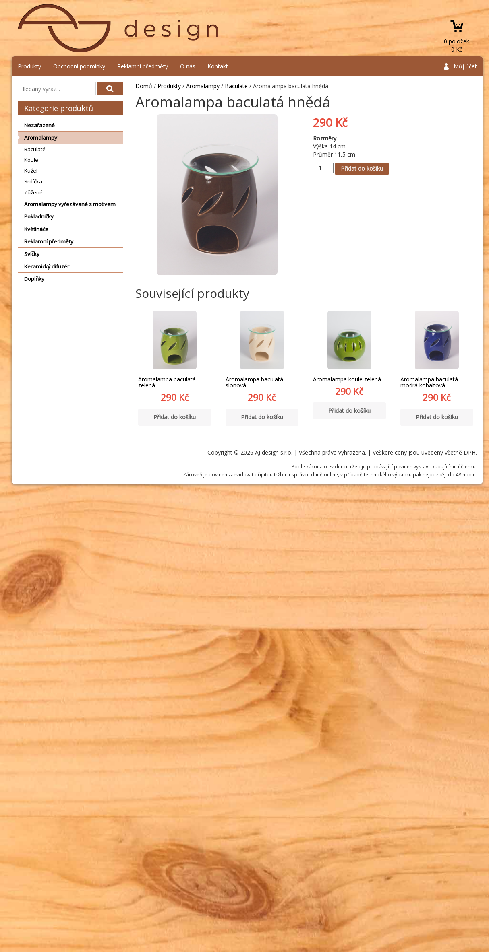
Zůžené (33, 192)
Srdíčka (33, 181)
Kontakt (217, 66)
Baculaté (35, 149)
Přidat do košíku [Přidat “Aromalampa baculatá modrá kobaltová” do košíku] (437, 417)
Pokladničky (39, 216)
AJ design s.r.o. (118, 28)
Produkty (29, 66)
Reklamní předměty (142, 66)
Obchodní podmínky (79, 66)
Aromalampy (40, 137)
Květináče (36, 229)
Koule (31, 159)
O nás (187, 66)
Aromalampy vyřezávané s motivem (70, 204)
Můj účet (465, 66)
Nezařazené (39, 125)
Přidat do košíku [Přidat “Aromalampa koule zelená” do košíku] (349, 410)
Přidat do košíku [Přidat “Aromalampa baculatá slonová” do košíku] (262, 417)
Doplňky (34, 278)
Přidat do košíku (362, 168)
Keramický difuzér (46, 266)
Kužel (30, 170)
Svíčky (31, 254)
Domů (143, 86)
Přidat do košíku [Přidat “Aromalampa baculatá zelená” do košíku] (174, 417)
